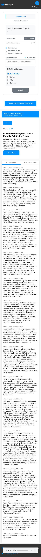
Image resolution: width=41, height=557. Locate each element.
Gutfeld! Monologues (16, 113)
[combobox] (20, 43)
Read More (11, 153)
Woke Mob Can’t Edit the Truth (13, 115)
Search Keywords (11, 57)
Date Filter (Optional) (15, 69)
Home (5, 113)
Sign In (35, 7)
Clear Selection (29, 38)
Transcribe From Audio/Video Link (20, 103)
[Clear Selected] (31, 43)
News (7, 123)
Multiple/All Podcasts (21, 21)
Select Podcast (10, 39)
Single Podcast (21, 16)
